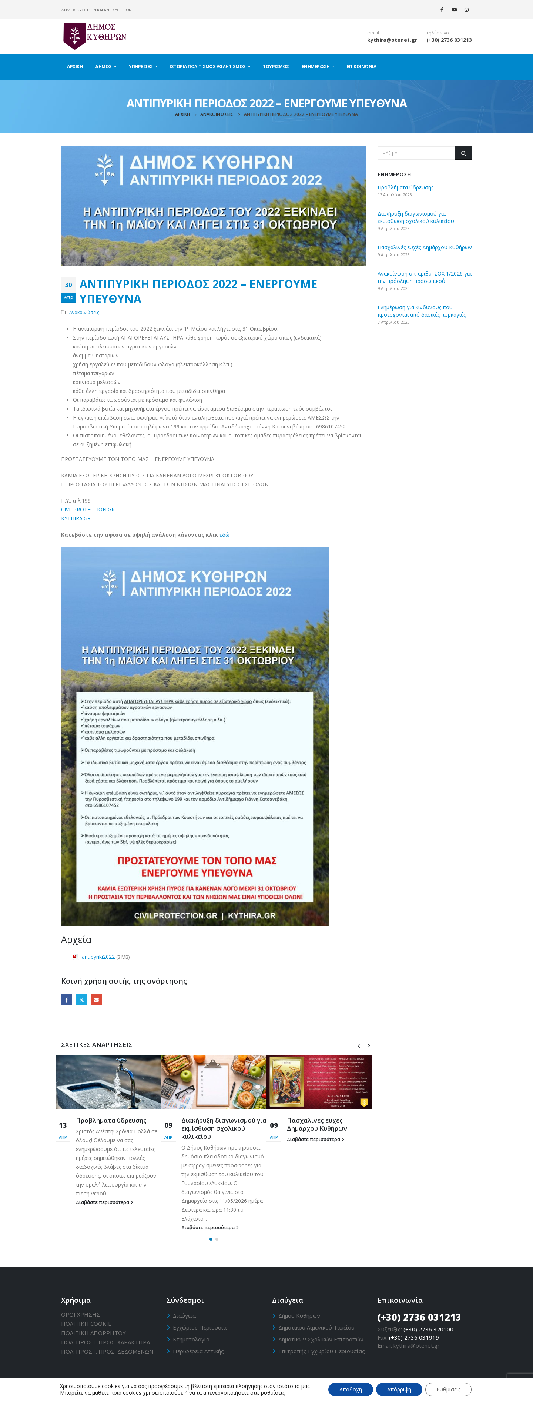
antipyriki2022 (98, 956)
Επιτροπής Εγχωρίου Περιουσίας (321, 1351)
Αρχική (75, 66)
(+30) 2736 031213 (449, 39)
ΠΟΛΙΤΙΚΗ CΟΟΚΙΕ (86, 1323)
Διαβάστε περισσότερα (104, 1202)
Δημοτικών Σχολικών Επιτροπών (320, 1339)
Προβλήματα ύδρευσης (111, 1120)
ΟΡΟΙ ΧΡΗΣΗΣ (80, 1314)
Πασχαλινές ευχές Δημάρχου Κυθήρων (317, 1124)
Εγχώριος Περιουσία (200, 1327)
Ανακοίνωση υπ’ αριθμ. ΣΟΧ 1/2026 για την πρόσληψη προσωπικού (425, 277)
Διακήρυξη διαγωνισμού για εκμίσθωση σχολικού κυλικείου (223, 1128)
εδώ (224, 534)
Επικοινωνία (361, 66)
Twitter (81, 999)
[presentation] (358, 1045)
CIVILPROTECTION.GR (88, 509)
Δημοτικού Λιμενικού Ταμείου (316, 1327)
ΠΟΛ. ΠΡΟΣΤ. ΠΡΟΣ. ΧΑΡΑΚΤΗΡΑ (105, 1342)
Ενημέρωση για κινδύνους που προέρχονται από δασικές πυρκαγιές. (422, 311)
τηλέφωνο (437, 33)
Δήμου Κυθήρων (299, 1315)
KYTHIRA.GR (76, 518)
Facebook (66, 999)
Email (96, 999)
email (373, 33)
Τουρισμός (276, 66)
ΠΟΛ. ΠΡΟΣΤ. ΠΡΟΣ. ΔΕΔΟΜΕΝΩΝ (107, 1351)
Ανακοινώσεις (84, 312)
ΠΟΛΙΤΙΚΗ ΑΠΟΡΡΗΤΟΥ (93, 1333)
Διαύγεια (184, 1315)
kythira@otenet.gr (392, 39)
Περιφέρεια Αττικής (198, 1351)
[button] (211, 1239)
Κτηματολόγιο (191, 1339)
